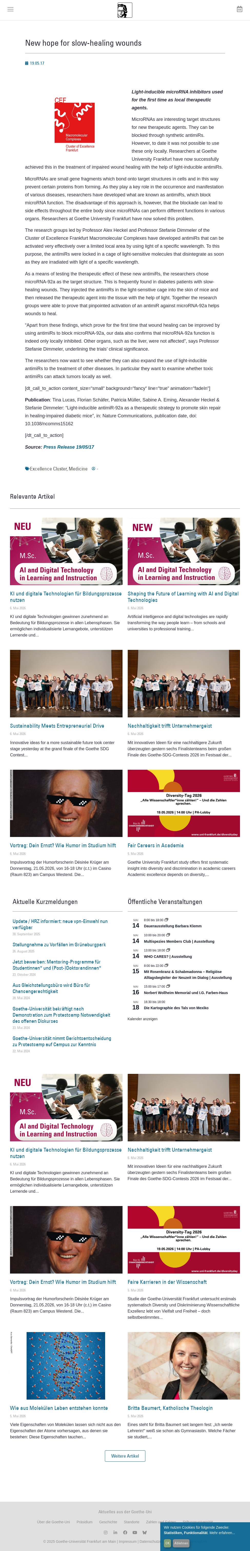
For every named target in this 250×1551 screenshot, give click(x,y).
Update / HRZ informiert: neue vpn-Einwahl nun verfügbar (60, 924)
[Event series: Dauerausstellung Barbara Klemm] (166, 920)
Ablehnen (181, 1543)
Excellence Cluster (48, 469)
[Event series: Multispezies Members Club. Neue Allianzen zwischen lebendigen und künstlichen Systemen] (168, 935)
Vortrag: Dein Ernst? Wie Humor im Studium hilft (63, 845)
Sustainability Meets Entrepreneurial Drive (57, 725)
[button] (125, 1456)
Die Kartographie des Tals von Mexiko (176, 1008)
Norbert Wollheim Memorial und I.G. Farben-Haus (186, 993)
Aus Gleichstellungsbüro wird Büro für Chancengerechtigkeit (51, 988)
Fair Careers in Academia (156, 845)
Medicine (78, 469)
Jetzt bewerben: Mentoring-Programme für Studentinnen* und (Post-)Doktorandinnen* (57, 964)
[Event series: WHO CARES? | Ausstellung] (168, 950)
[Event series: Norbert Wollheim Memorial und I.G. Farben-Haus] (168, 986)
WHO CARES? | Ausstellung (168, 957)
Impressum (127, 1541)
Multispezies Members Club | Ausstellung (179, 941)
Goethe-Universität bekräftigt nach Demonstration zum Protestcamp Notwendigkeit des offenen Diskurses (61, 1014)
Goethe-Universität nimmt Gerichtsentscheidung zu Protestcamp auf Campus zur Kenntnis (62, 1041)
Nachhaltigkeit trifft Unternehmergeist (170, 725)
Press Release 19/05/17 (69, 447)
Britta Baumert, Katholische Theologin (170, 1407)
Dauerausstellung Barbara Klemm (173, 926)
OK (167, 1543)
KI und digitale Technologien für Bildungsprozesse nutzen (66, 596)
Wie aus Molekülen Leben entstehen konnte (59, 1407)
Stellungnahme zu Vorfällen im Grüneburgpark (59, 944)
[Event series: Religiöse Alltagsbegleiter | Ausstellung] (166, 966)
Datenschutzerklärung (156, 1541)
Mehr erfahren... (222, 1533)
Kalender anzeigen (143, 1019)
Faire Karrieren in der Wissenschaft (167, 1281)
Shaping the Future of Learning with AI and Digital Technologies (183, 596)
